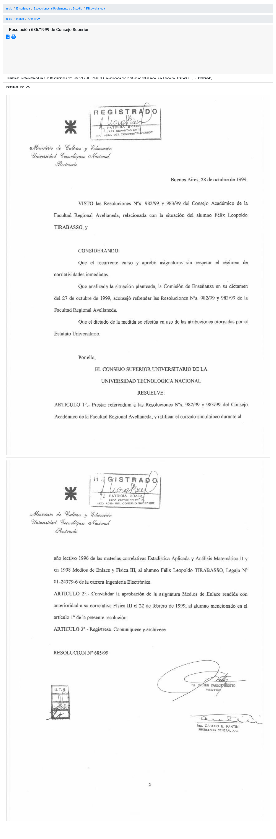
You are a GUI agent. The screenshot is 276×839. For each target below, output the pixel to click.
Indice (20, 18)
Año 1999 (34, 18)
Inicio (8, 8)
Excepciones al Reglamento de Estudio (58, 8)
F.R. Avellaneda (95, 8)
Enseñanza (23, 8)
